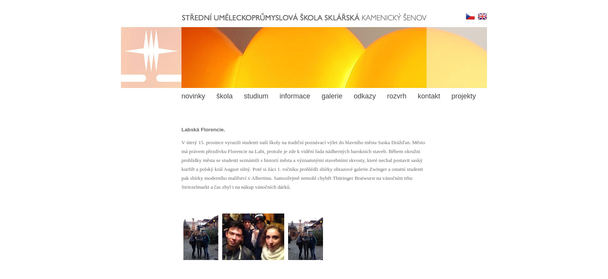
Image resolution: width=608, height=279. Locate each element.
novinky (193, 96)
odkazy (365, 96)
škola (224, 96)
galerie (331, 96)
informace (295, 96)
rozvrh (396, 96)
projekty (463, 96)
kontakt (429, 96)
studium (256, 96)
